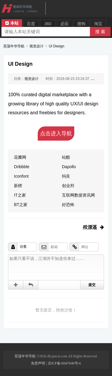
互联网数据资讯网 (78, 195)
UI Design (56, 46)
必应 (64, 23)
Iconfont (21, 176)
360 (48, 23)
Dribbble (21, 166)
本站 (12, 23)
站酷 (66, 157)
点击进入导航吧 (56, 136)
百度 (31, 23)
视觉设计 (36, 46)
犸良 (66, 176)
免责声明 (38, 363)
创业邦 (68, 185)
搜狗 (81, 23)
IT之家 (20, 195)
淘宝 (98, 23)
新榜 (18, 185)
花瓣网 (20, 157)
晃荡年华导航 (13, 46)
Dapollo (69, 166)
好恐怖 (68, 204)
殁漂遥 (90, 227)
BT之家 (20, 204)
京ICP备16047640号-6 (64, 363)
